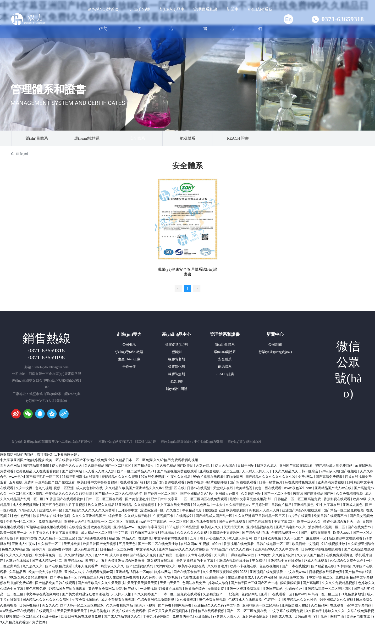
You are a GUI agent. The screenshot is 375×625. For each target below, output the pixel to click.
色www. (300, 594)
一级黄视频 (148, 589)
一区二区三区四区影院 (26, 493)
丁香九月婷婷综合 (157, 616)
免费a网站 (306, 477)
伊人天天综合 (225, 465)
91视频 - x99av (210, 544)
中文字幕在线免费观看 (174, 505)
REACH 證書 (237, 138)
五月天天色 (127, 544)
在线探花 (145, 538)
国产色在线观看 (260, 521)
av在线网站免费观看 (300, 482)
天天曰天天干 (170, 583)
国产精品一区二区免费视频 (344, 510)
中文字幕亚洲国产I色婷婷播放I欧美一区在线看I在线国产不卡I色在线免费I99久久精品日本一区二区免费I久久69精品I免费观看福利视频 (99, 460)
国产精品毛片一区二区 (43, 477)
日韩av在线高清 (199, 488)
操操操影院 (216, 589)
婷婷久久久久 (335, 611)
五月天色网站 (10, 465)
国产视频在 (349, 471)
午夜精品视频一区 (285, 532)
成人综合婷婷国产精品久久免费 (133, 555)
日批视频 (232, 594)
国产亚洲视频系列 (140, 566)
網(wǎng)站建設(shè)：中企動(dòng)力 (188, 441)
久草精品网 (18, 572)
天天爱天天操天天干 (72, 611)
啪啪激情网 (234, 477)
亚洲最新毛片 (215, 577)
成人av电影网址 (86, 549)
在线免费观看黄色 (339, 555)
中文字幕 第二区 (321, 577)
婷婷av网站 (163, 572)
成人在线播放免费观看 (123, 577)
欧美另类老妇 (100, 611)
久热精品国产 (213, 594)
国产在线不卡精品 (187, 572)
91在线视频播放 (333, 544)
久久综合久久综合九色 (347, 560)
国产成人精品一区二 (47, 560)
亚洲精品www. (124, 527)
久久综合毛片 (217, 566)
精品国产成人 (127, 589)
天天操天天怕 (121, 594)
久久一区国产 (294, 538)
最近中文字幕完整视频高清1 (251, 499)
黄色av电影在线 (359, 616)
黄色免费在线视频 (212, 600)
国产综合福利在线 (256, 532)
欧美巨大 (92, 560)
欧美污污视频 (145, 605)
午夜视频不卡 (163, 516)
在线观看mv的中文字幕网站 (146, 521)
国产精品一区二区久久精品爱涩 (119, 493)
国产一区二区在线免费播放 (158, 544)
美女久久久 (50, 605)
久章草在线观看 (200, 555)
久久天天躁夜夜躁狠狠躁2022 (225, 572)
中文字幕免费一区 (49, 555)
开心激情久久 (216, 538)
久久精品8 (113, 488)
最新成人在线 (282, 616)
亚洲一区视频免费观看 (243, 589)
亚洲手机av (51, 616)
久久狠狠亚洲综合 (361, 544)
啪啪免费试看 (22, 583)
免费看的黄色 (182, 616)
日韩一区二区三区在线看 (104, 499)
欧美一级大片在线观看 (45, 572)
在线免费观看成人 (241, 577)
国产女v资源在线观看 (169, 482)
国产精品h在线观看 (92, 538)
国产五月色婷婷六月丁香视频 (64, 505)
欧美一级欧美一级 (14, 532)
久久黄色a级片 (283, 555)
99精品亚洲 (190, 527)
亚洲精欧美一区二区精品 (261, 605)
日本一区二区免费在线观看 (180, 594)
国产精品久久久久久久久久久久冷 (270, 477)
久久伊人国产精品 (310, 555)
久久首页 (173, 510)
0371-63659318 (342, 19)
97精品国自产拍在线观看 (68, 589)
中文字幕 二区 (285, 521)
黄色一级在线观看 (268, 488)
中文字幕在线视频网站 (43, 594)
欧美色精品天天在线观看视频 (38, 471)
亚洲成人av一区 (51, 510)
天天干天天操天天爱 (142, 583)
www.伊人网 (330, 471)
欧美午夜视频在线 (192, 566)
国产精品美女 (144, 465)
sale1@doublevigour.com (51, 367)
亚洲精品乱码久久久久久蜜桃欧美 (184, 549)
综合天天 (115, 516)
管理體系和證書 (48, 89)
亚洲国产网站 (273, 589)
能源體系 (187, 138)
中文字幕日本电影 (65, 532)
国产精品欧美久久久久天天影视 (101, 583)
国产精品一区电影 (172, 555)
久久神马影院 (267, 577)
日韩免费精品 (29, 605)
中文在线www (296, 572)
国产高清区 (311, 583)
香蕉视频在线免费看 (239, 544)
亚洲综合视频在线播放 (233, 560)
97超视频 (171, 577)
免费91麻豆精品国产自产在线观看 (50, 482)
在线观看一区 (282, 594)
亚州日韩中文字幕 (164, 499)
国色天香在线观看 (232, 521)
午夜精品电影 (192, 510)
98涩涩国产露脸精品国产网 (313, 493)
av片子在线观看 (300, 516)
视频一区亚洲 (64, 488)
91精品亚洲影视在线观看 (81, 477)
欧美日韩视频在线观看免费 (81, 616)
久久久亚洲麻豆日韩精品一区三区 (260, 516)
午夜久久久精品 (179, 477)
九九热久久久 (32, 566)
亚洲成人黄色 (352, 505)
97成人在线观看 (315, 560)
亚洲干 (265, 594)
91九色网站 (202, 505)
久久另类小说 (152, 577)
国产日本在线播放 (295, 566)
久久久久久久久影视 (192, 532)
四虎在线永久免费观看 (129, 611)
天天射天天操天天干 (257, 471)
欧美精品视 (244, 488)
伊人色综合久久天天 (67, 465)
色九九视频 (43, 488)
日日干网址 (246, 465)
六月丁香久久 (39, 532)
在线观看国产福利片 (135, 482)
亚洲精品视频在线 (260, 527)
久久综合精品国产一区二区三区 (108, 465)
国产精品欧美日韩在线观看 (55, 583)
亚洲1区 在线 (175, 488)
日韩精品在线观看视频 (208, 611)
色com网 (101, 555)
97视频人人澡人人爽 (264, 510)
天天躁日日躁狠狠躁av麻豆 (234, 555)
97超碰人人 (28, 510)
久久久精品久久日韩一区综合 (297, 471)
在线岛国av (189, 544)
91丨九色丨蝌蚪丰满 (329, 616)
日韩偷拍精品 (281, 505)
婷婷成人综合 (218, 583)
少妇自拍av (294, 589)
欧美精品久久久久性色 (300, 600)
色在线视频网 (269, 566)
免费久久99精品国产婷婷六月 (24, 549)
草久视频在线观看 (161, 560)
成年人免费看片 (86, 566)
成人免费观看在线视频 (118, 600)
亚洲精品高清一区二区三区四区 (328, 589)
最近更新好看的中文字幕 (195, 560)
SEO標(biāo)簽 (145, 441)
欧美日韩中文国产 (293, 577)
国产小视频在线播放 (316, 532)
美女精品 (259, 560)
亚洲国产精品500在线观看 (302, 510)
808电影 (173, 527)
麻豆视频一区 (316, 538)
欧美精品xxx (73, 560)
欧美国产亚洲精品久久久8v (142, 488)
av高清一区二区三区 (323, 594)
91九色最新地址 (353, 594)
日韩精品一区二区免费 (117, 549)
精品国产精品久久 (122, 538)
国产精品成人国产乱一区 (214, 516)
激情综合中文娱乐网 (225, 532)
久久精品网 (319, 605)
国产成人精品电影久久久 (122, 616)
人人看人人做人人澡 (99, 471)
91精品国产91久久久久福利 (232, 549)
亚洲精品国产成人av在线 (333, 488)
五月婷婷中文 (128, 510)
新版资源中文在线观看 (346, 538)
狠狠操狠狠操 (290, 583)
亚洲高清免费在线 (331, 482)
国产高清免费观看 (329, 477)
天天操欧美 (72, 544)
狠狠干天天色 (74, 521)
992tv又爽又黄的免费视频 (28, 577)
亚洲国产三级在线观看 (296, 465)
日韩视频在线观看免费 (326, 572)
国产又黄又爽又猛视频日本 (168, 611)
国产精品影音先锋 (36, 465)
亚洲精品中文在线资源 (285, 560)
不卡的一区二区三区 (21, 521)
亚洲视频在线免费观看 (266, 572)
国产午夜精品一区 (64, 577)
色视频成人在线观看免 (245, 600)
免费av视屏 (195, 482)
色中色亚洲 (22, 516)
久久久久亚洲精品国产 (89, 516)
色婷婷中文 (273, 600)
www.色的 (16, 477)
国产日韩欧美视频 (268, 538)
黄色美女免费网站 (102, 589)
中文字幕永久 (146, 549)
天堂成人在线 (223, 488)
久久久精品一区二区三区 (57, 538)
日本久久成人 (267, 465)
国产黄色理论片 (137, 499)
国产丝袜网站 (72, 471)
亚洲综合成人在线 (295, 605)
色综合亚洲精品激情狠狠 (156, 600)
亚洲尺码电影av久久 (291, 527)
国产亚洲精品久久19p (197, 493)
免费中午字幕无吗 (151, 527)
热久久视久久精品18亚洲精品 (110, 505)
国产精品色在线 (323, 566)
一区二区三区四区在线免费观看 (204, 499)
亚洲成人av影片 (227, 493)
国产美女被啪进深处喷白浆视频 (86, 594)
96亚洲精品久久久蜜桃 (337, 600)
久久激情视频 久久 (78, 555)
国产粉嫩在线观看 (243, 482)
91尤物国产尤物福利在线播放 (153, 532)
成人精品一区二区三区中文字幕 (105, 532)
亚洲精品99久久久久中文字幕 (277, 549)
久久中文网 (24, 488)
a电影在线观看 (192, 577)
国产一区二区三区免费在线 (247, 611)
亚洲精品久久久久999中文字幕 (217, 605)
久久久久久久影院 (19, 555)
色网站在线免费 (194, 583)
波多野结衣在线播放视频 (52, 516)
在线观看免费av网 (100, 572)
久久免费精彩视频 (350, 493)
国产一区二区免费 (277, 493)
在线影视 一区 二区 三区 (105, 521)
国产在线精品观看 (59, 566)
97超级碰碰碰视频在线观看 (46, 527)
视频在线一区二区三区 (23, 616)
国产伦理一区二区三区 (161, 493)
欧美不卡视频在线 (243, 566)
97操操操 (344, 566)
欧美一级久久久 (309, 521)
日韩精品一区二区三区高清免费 (298, 499)
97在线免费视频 (153, 477)
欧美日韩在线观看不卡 (331, 516)
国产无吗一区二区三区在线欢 (82, 605)
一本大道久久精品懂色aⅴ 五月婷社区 (241, 505)
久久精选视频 (144, 505)
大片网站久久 (165, 566)
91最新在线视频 (171, 589)
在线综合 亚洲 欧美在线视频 (225, 510)
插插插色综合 (195, 589)
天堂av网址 (204, 465)
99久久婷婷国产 (146, 594)
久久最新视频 (186, 600)
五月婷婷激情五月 (256, 616)
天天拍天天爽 (234, 527)
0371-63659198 (46, 357)
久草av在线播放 (18, 560)
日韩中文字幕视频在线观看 (321, 549)
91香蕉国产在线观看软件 (65, 499)
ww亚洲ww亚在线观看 (17, 611)
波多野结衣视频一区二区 (327, 527)
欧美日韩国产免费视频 (100, 544)
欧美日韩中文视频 (306, 544)
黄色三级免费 (36, 589)
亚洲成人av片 (74, 572)
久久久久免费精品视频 (339, 583)
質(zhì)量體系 (36, 138)
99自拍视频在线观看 (208, 477)
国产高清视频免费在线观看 (177, 471)
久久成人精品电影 (138, 516)
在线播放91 (185, 516)
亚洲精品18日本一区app (134, 572)
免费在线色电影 (51, 521)
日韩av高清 (303, 616)
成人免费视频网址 (26, 505)
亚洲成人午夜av (24, 544)
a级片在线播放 (216, 482)
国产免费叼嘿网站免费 (175, 605)
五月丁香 (197, 538)
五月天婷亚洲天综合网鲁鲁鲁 (123, 560)
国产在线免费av (359, 527)
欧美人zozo (342, 532)
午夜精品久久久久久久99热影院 (69, 493)
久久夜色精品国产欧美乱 (175, 465)
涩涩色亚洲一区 (152, 510)
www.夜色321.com (298, 488)
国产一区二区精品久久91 (136, 471)
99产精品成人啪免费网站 (334, 465)
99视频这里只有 (91, 577)
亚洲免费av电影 (60, 549)
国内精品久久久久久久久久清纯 (46, 600)
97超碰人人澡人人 (227, 616)
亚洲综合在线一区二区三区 (219, 471)
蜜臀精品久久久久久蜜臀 (120, 477)
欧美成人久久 (211, 527)
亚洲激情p (203, 616)
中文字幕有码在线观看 (171, 538)
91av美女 (263, 555)
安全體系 (137, 138)
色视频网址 (250, 594)
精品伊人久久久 (112, 566)
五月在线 (15, 482)
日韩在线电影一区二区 (273, 544)
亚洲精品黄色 (304, 505)
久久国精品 (314, 611)
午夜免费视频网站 (85, 600)
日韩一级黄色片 (271, 482)
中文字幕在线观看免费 (287, 611)
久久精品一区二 (50, 544)
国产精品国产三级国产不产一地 (254, 583)
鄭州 (219, 441)
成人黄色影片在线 (90, 488)
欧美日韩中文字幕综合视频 (97, 482)
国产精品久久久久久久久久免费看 (90, 510)
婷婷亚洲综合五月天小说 (342, 521)
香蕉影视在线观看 (337, 499)
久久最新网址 (251, 493)
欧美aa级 (359, 499)
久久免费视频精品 (120, 605)
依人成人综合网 (240, 538)
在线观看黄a (45, 611)
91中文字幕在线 (328, 505)
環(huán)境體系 (86, 138)
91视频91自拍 (26, 538)
